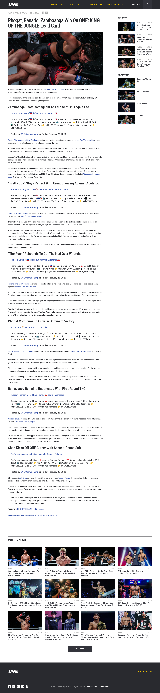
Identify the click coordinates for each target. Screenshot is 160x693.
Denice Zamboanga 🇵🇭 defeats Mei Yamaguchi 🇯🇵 (34, 113)
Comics (109, 4)
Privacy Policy (92, 687)
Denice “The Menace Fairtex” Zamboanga (24, 140)
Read (83, 4)
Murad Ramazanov (15, 419)
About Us (117, 4)
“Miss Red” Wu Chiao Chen (81, 351)
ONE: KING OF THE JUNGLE (53, 89)
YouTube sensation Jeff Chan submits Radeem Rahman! (37, 454)
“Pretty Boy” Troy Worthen (18, 213)
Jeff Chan (23, 478)
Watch (92, 4)
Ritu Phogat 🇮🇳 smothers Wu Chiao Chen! (30, 327)
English (135, 4)
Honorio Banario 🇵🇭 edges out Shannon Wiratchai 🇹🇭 (35, 260)
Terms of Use (104, 687)
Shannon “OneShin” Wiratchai (25, 287)
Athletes (73, 4)
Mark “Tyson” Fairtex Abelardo (32, 216)
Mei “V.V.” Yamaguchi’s (85, 140)
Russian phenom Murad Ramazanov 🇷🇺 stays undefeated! (38, 395)
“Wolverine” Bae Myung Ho (25, 422)
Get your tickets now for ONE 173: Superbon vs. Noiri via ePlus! (32, 515)
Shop (101, 4)
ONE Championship (30, 134)
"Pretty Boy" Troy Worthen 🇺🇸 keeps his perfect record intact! (39, 189)
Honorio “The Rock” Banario (18, 284)
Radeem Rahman (64, 478)
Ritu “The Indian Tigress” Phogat (20, 351)
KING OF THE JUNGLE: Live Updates (31, 509)
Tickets (64, 4)
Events (54, 4)
